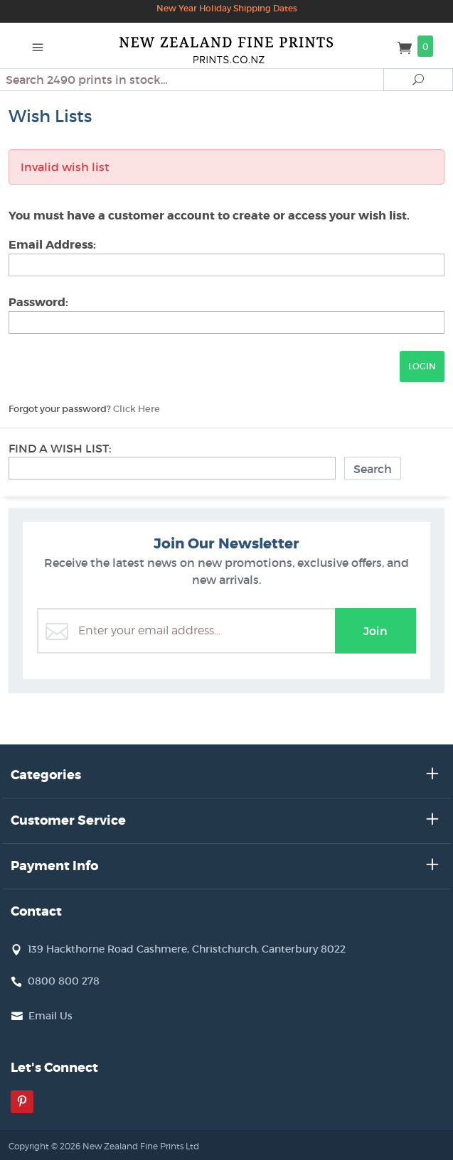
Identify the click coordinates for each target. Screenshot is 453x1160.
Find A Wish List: (60, 448)
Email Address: (52, 244)
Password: (38, 302)
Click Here (136, 408)
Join (375, 631)
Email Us (50, 1015)
